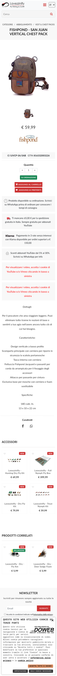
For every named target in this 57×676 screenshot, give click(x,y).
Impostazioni (20, 671)
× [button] (52, 620)
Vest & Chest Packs (45, 24)
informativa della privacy (43, 614)
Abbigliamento (24, 24)
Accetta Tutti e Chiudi (40, 666)
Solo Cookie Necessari (41, 671)
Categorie (7, 24)
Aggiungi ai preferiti (28, 190)
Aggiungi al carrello (28, 184)
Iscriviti (43, 608)
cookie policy (25, 660)
